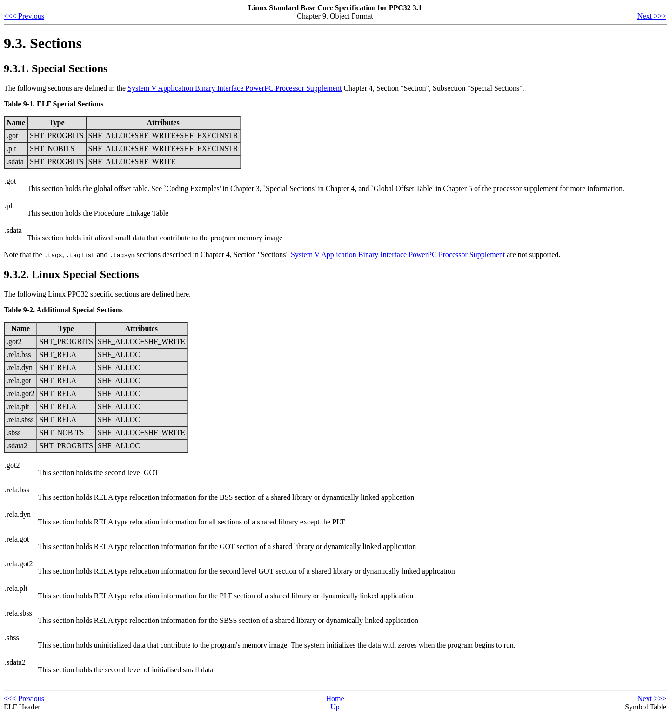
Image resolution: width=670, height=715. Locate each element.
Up (335, 707)
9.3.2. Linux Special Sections (71, 274)
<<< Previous (24, 16)
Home (335, 698)
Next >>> (651, 16)
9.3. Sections (43, 43)
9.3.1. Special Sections (55, 68)
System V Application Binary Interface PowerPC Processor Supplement (234, 88)
